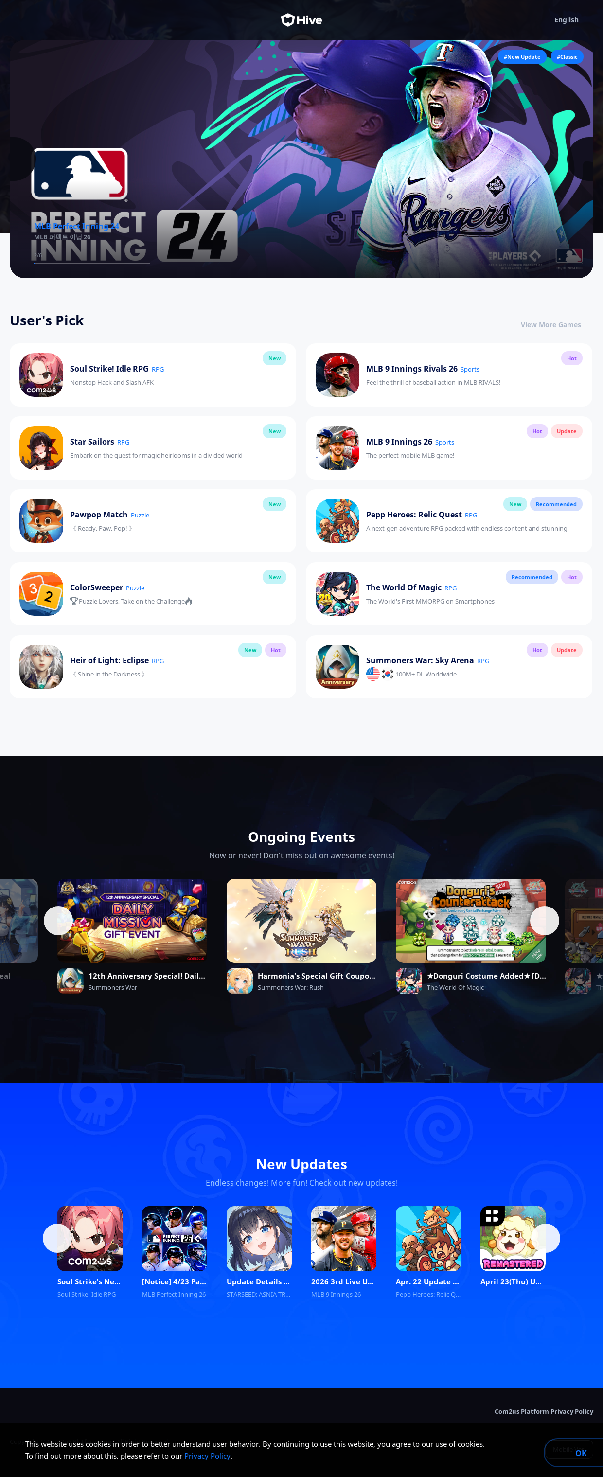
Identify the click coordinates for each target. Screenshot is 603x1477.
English (573, 20)
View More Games (557, 324)
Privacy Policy (207, 1455)
